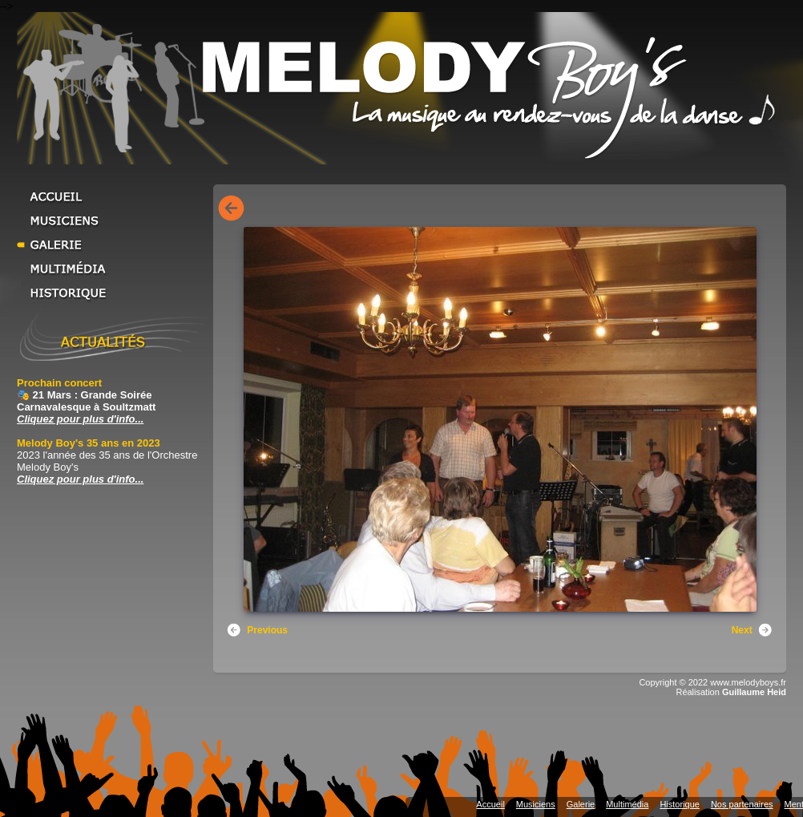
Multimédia (113, 269)
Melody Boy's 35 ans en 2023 (88, 443)
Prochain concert (59, 383)
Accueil (113, 196)
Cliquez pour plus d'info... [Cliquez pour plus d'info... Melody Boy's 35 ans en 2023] (80, 479)
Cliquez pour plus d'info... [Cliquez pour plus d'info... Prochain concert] (80, 419)
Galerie (113, 245)
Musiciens (113, 220)
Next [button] (752, 630)
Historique (113, 293)
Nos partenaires (742, 804)
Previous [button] (257, 630)
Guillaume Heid (754, 692)
